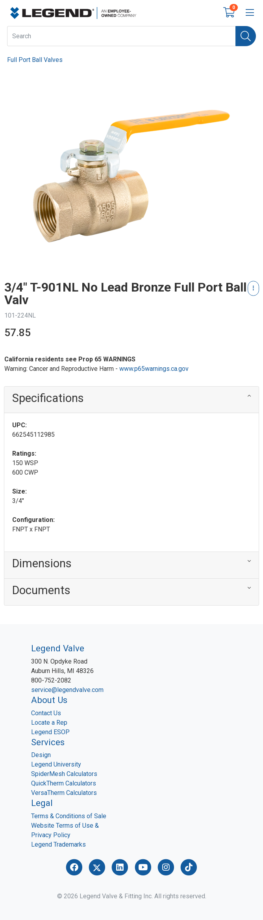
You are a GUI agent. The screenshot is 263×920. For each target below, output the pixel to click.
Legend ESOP (50, 732)
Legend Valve (57, 648)
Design (41, 755)
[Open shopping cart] (229, 14)
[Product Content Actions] (253, 288)
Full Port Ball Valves (35, 60)
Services (48, 742)
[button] (131, 399)
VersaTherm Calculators (64, 793)
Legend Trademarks (58, 844)
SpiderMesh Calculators (64, 774)
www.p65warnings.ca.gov (154, 368)
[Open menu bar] (250, 13)
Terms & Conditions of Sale (68, 816)
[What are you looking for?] (121, 36)
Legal (42, 803)
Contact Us (46, 713)
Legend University (56, 764)
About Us (49, 700)
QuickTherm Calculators (63, 783)
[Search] (245, 36)
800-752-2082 (51, 680)
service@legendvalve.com (67, 690)
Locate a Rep (49, 722)
